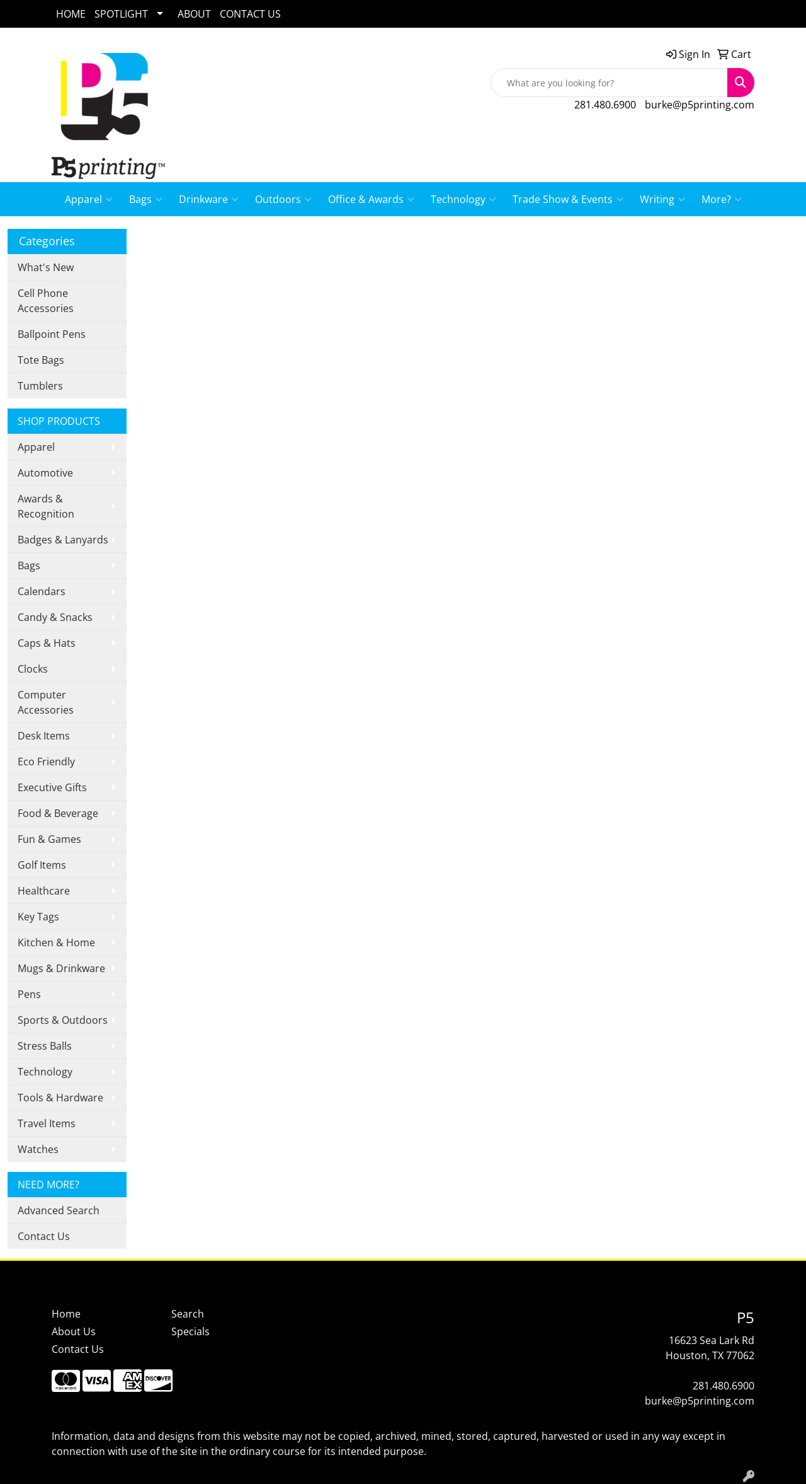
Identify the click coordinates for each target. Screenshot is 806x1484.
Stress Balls (45, 1046)
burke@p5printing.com (699, 105)
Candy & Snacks (55, 617)
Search (187, 1314)
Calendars (41, 591)
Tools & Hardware (60, 1097)
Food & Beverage (58, 813)
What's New (46, 267)
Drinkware (209, 199)
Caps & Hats (47, 643)
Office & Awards (371, 199)
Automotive (45, 473)
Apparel (89, 199)
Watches (38, 1149)
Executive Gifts (52, 787)
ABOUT (194, 14)
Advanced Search (58, 1210)
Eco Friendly (46, 761)
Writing (662, 199)
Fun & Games (49, 839)
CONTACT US (250, 14)
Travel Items (47, 1123)
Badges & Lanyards (63, 540)
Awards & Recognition (46, 506)
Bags (145, 199)
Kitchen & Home (56, 942)
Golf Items (42, 865)
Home (66, 1314)
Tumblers (40, 386)
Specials (190, 1331)
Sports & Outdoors (63, 1020)
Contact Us (44, 1236)
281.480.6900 (605, 105)
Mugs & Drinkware (61, 968)
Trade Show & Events (568, 199)
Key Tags (38, 917)
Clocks (33, 669)
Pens (29, 994)
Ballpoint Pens (52, 334)
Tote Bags (41, 360)
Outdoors (283, 199)
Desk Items (44, 736)
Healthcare (44, 891)
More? (721, 199)
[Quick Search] (609, 82)
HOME (71, 14)
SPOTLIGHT (121, 14)
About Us (74, 1331)
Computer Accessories (46, 702)
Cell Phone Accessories (46, 300)
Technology (463, 199)
